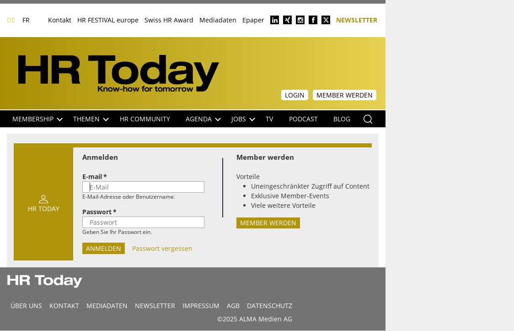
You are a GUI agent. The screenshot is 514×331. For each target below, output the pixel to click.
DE (11, 20)
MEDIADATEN (107, 305)
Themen (91, 118)
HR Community (145, 118)
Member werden (344, 95)
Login (295, 95)
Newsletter (356, 19)
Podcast (303, 118)
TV (269, 118)
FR (26, 20)
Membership (37, 118)
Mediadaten (217, 20)
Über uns (26, 305)
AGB (233, 305)
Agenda (203, 118)
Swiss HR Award (169, 20)
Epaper (253, 20)
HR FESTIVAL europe (108, 20)
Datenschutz (269, 305)
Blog (341, 118)
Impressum (201, 305)
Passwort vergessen (161, 248)
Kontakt (59, 20)
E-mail (92, 176)
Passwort (97, 211)
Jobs (243, 118)
